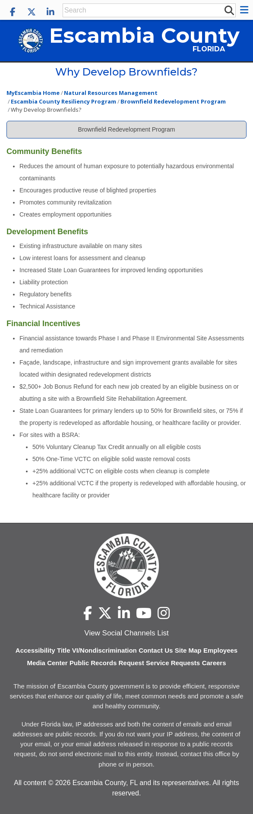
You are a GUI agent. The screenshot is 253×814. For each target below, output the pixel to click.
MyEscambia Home (33, 93)
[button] (245, 9)
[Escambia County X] (31, 12)
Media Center (47, 662)
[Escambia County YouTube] (144, 613)
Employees (220, 650)
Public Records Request (107, 662)
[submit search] (228, 10)
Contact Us (156, 650)
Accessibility (35, 650)
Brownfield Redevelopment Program (173, 101)
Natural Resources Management (111, 93)
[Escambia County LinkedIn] (50, 12)
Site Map (188, 650)
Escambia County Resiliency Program (63, 101)
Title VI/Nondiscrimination (97, 650)
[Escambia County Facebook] (12, 12)
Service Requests (173, 662)
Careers (214, 662)
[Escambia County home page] (126, 566)
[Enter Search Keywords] (143, 10)
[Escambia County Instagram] (164, 613)
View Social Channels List (126, 633)
